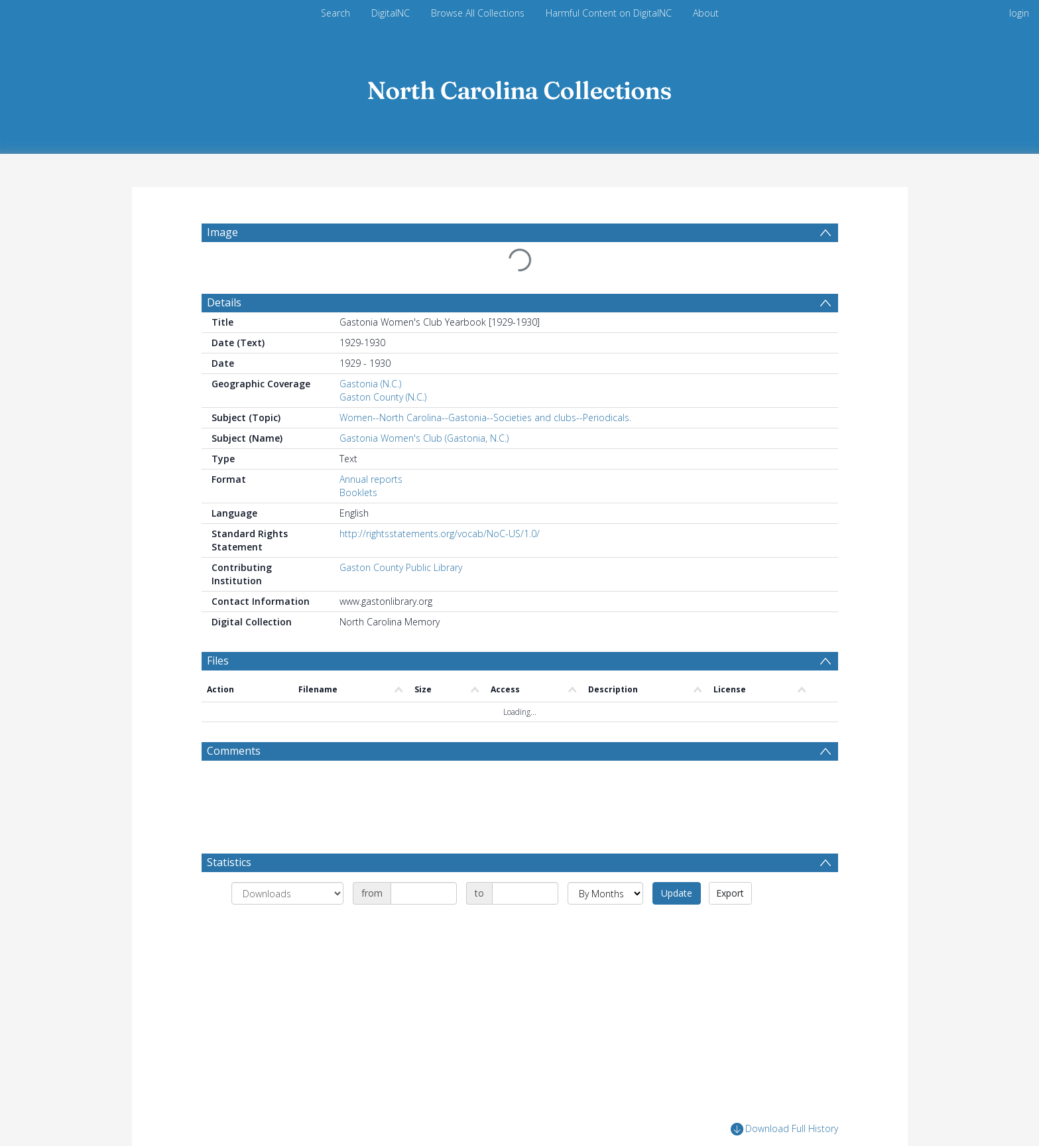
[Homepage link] (520, 87)
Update (676, 893)
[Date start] (424, 893)
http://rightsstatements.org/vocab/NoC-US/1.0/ (439, 533)
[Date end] (525, 893)
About (706, 13)
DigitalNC (390, 13)
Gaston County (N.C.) (382, 397)
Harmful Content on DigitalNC (609, 13)
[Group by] (287, 893)
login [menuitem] (1019, 13)
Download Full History (784, 1129)
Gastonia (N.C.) (370, 383)
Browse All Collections (477, 13)
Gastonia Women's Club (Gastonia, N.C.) (424, 438)
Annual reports (370, 479)
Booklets (358, 492)
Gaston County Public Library (400, 567)
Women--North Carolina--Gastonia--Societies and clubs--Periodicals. (485, 417)
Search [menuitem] (335, 13)
